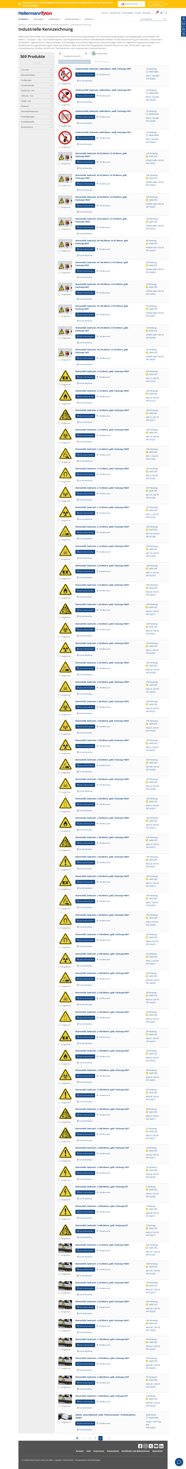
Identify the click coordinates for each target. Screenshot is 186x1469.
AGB (88, 1451)
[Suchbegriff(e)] (153, 19)
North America (131, 4)
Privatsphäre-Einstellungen (87, 1460)
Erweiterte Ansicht (72, 56)
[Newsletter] (183, 23)
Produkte (23, 19)
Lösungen (38, 19)
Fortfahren (156, 4)
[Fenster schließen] (166, 4)
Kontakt (80, 1451)
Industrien (54, 19)
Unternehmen (72, 19)
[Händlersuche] (183, 18)
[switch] (61, 53)
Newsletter (157, 1451)
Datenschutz (113, 1451)
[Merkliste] (183, 34)
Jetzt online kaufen (85, 74)
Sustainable (99, 54)
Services (89, 19)
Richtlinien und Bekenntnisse (136, 1451)
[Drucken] (183, 29)
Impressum (98, 1451)
